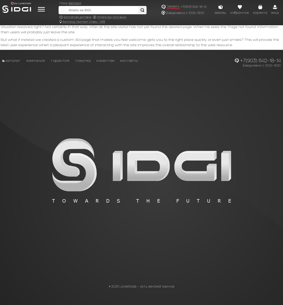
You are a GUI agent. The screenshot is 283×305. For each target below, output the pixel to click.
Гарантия (60, 60)
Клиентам (105, 60)
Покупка (83, 60)
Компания (35, 60)
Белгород (75, 3)
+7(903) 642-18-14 (193, 7)
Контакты (129, 60)
